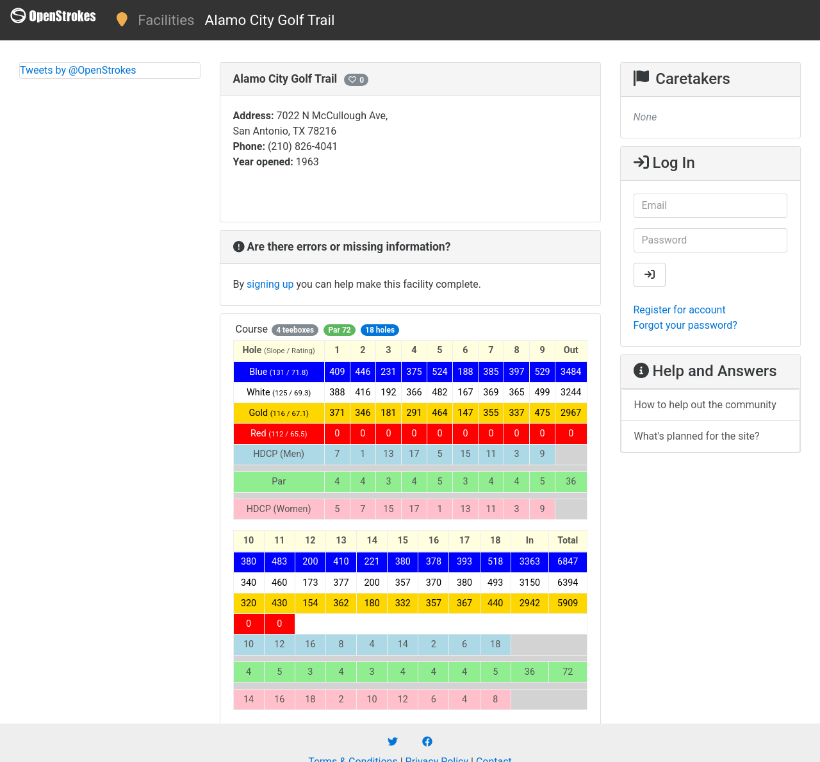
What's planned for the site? (697, 436)
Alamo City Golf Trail (270, 20)
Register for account (680, 310)
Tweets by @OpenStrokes (78, 70)
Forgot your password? (685, 325)
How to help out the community (705, 405)
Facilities (166, 20)
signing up (270, 284)
